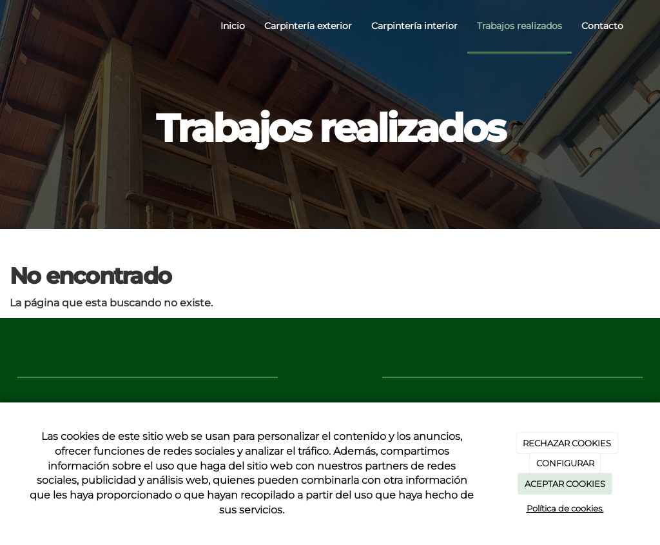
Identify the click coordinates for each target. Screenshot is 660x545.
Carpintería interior (414, 26)
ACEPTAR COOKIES (565, 484)
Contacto (602, 26)
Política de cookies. (565, 508)
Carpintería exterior (308, 26)
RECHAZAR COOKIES (567, 443)
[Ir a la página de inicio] (14, 26)
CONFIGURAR (565, 463)
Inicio (232, 26)
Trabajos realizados (519, 26)
